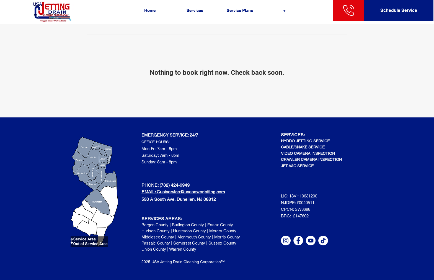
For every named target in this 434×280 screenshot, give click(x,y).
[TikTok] (323, 240)
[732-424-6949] (348, 10)
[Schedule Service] (398, 10)
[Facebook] (298, 240)
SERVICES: (293, 134)
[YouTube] (311, 240)
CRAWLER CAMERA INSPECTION (311, 159)
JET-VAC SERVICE (297, 166)
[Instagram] (286, 240)
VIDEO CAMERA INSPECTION (308, 153)
